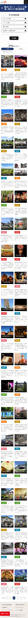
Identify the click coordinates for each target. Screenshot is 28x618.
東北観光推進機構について (7, 605)
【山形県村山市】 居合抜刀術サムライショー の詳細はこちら (7, 382)
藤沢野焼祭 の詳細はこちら (21, 56)
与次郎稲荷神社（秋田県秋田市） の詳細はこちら (21, 220)
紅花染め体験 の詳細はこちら (21, 543)
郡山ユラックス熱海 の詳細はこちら (7, 219)
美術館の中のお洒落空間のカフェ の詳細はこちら (7, 463)
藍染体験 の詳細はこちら (7, 408)
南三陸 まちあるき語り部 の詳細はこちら (21, 165)
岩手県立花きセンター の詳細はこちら (7, 137)
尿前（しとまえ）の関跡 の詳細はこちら (21, 381)
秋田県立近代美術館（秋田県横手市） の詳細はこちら (21, 571)
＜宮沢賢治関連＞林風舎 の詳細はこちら (7, 273)
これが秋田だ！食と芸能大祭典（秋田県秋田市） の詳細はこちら (7, 301)
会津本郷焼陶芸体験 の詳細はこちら (21, 273)
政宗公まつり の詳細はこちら (7, 56)
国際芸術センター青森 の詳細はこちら (21, 137)
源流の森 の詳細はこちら (7, 192)
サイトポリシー (19, 607)
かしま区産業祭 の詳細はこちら (7, 435)
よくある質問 (19, 610)
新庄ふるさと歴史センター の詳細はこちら (21, 462)
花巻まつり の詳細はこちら (21, 192)
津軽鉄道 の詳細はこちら (7, 543)
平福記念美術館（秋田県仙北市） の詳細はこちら (7, 247)
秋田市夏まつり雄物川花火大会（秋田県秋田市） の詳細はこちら (21, 247)
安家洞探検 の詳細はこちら (21, 110)
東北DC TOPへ (5, 613)
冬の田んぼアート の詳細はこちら (21, 300)
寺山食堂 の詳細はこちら (7, 354)
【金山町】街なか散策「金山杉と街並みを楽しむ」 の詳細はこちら (7, 84)
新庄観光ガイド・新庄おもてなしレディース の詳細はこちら (21, 490)
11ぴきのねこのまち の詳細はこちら (21, 516)
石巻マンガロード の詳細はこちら (21, 354)
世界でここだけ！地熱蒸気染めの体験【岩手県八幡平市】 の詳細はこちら (21, 409)
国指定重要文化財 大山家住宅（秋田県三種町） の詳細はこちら (21, 84)
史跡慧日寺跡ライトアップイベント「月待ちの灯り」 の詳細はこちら (7, 328)
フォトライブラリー (7, 610)
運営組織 (4, 607)
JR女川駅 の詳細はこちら (7, 110)
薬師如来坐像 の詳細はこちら (7, 570)
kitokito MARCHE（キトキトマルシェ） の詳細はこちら (7, 490)
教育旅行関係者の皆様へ (21, 605)
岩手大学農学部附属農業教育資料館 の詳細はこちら (7, 517)
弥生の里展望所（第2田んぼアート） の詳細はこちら (7, 165)
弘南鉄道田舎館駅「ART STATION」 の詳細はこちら (21, 436)
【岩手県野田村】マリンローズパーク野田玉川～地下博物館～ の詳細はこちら (21, 328)
